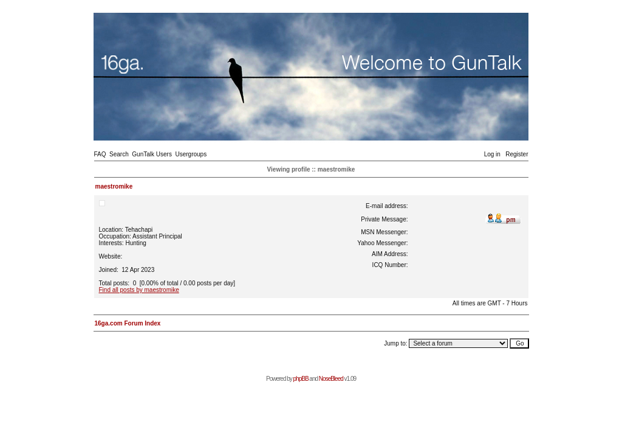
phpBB (301, 378)
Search (119, 154)
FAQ (100, 154)
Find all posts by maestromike (139, 290)
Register (516, 154)
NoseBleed (331, 378)
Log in (492, 154)
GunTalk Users (152, 154)
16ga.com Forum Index (128, 323)
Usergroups (191, 154)
